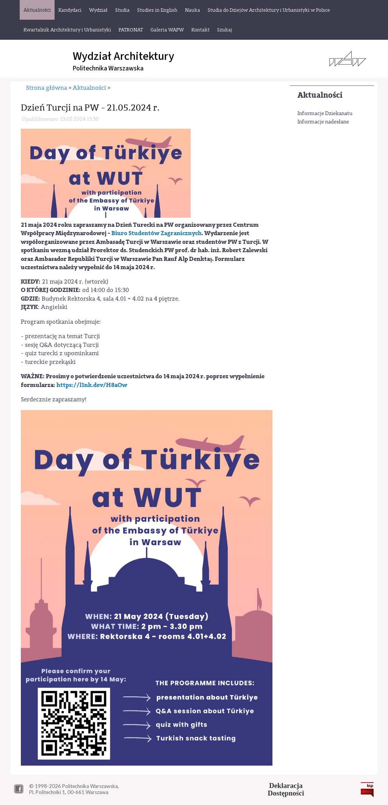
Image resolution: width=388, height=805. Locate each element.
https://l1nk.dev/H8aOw (91, 385)
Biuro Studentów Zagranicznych (156, 233)
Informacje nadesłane (323, 122)
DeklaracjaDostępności (286, 789)
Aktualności (320, 95)
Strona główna (46, 88)
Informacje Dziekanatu (324, 113)
